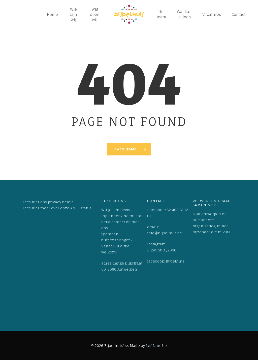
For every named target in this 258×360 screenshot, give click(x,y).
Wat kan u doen (184, 14)
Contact (238, 14)
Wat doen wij (95, 14)
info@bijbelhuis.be (164, 233)
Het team (161, 14)
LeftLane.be (156, 345)
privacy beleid (61, 202)
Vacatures (211, 14)
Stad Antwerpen (207, 214)
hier (35, 202)
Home (52, 14)
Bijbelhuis (175, 261)
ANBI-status (80, 208)
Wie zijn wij (73, 14)
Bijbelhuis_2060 (161, 250)
